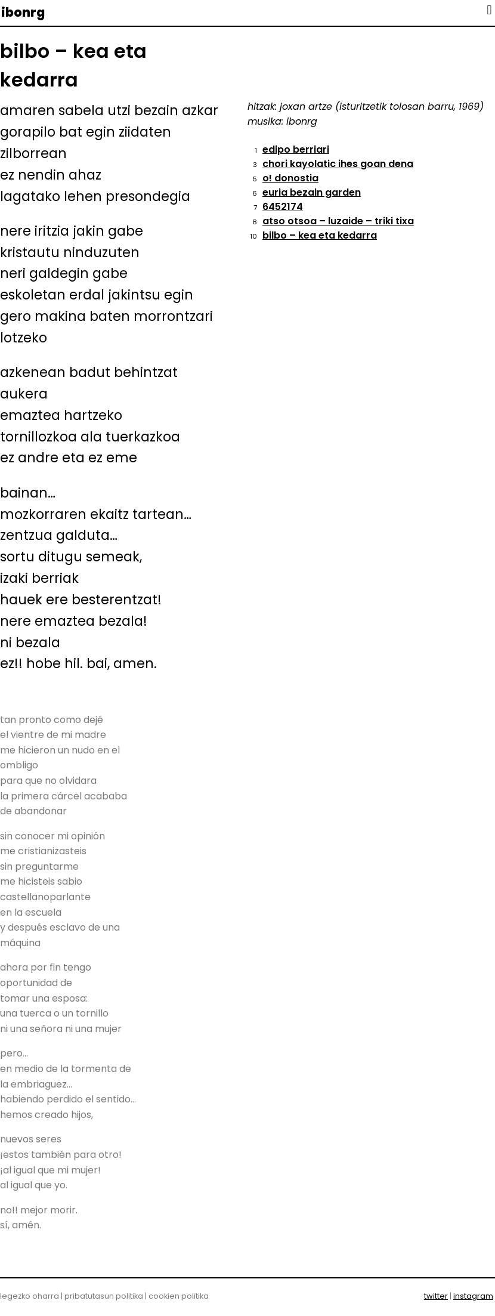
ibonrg (23, 12)
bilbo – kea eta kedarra (319, 235)
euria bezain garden (311, 192)
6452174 (282, 207)
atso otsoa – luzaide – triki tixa (338, 221)
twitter (436, 1296)
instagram (473, 1296)
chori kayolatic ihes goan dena (337, 164)
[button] (489, 10)
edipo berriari (295, 149)
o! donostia (290, 178)
